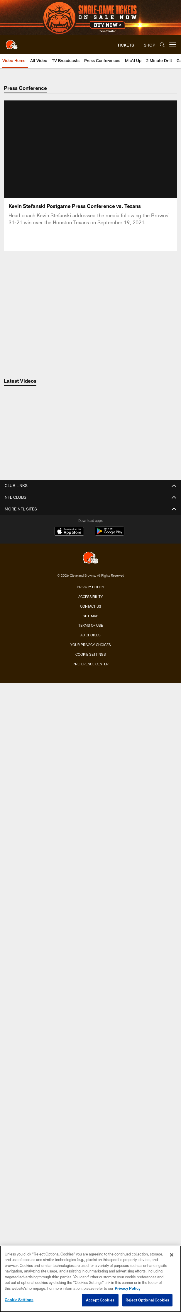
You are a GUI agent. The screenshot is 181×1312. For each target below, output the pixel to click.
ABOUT (90, 1013)
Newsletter (90, 1065)
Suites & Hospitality (90, 769)
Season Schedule (90, 857)
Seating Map (90, 790)
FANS (90, 904)
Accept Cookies (100, 1300)
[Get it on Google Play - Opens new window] (109, 1158)
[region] (90, 1279)
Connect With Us (90, 1086)
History (90, 592)
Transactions (90, 551)
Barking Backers (90, 977)
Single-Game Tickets (90, 738)
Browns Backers (90, 956)
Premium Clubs (91, 780)
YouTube (90, 712)
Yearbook (90, 603)
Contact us (90, 1230)
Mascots (90, 946)
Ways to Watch (90, 702)
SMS (90, 1076)
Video (90, 639)
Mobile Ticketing (90, 800)
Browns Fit (90, 1034)
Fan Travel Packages (90, 832)
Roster (91, 509)
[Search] (162, 45)
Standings (91, 572)
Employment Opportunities (90, 1107)
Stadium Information (90, 1097)
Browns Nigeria (90, 1045)
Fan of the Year (90, 935)
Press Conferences (90, 681)
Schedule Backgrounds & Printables (90, 868)
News (90, 629)
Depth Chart (90, 530)
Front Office (91, 582)
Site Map (90, 1239)
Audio (90, 660)
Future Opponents (90, 878)
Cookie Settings (19, 1299)
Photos (90, 650)
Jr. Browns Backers (91, 967)
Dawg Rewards (90, 987)
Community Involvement (91, 1024)
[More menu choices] (172, 44)
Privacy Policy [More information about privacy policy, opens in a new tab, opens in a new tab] (128, 1288)
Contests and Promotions (90, 915)
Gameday (90, 925)
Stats (90, 561)
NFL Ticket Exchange (90, 821)
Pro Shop (90, 1055)
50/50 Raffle (90, 998)
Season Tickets (90, 748)
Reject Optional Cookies (147, 1300)
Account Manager (90, 759)
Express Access (90, 811)
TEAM (90, 498)
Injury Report (90, 540)
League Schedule (90, 889)
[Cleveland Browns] (90, 1182)
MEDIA (90, 618)
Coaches (91, 519)
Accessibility (90, 1220)
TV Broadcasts (90, 691)
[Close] (171, 1254)
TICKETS (90, 727)
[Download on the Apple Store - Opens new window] (69, 1156)
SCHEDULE (90, 847)
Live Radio (90, 670)
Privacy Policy (90, 1211)
